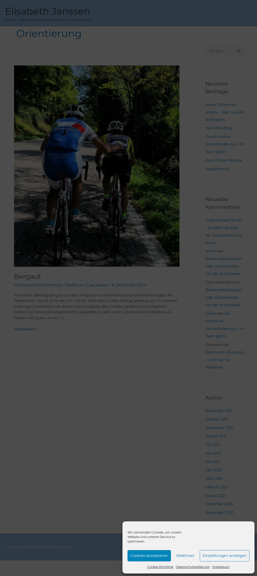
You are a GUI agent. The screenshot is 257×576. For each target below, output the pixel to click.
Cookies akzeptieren (149, 555)
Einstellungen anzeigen (225, 555)
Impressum (221, 567)
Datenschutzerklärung (193, 567)
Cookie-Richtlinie (160, 567)
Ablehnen (185, 555)
